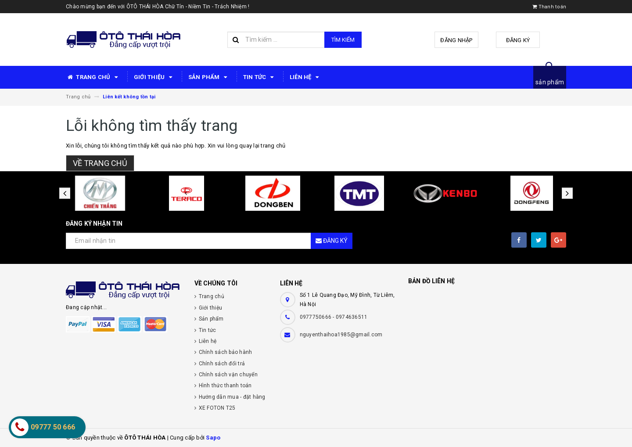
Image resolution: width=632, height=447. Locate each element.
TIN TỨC (259, 77)
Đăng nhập (456, 40)
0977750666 (316, 317)
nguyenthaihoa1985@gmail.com (341, 335)
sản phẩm (549, 82)
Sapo (213, 437)
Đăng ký (518, 40)
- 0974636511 (350, 317)
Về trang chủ (100, 163)
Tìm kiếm (343, 39)
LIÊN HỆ (306, 77)
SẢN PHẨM (209, 77)
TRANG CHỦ (93, 77)
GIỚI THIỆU (154, 77)
